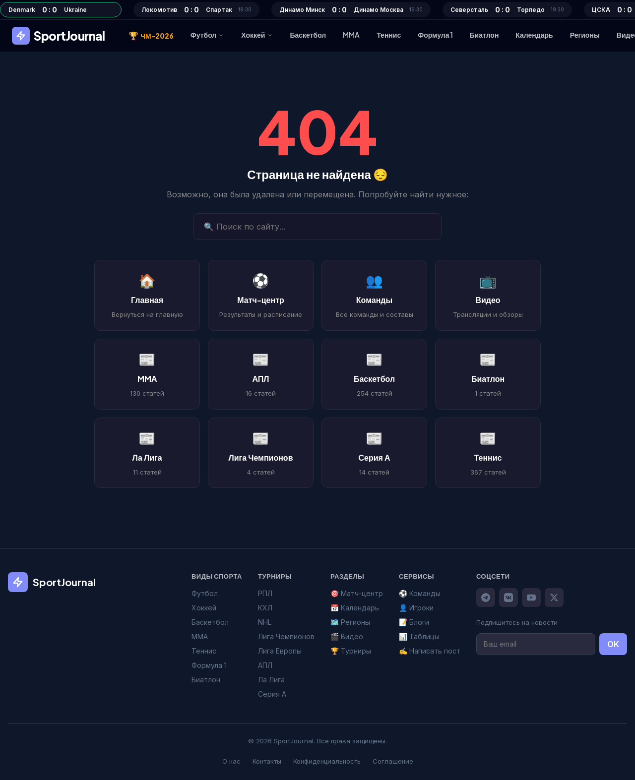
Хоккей (257, 34)
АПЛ (265, 665)
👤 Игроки (416, 607)
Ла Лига (271, 679)
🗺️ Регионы (350, 622)
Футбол (207, 34)
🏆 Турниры (350, 651)
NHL (264, 622)
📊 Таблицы (419, 636)
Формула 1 (435, 34)
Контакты (267, 761)
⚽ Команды (420, 593)
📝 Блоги (414, 622)
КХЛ (265, 607)
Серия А (272, 694)
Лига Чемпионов (286, 636)
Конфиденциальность (327, 761)
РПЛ (265, 593)
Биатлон (484, 34)
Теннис (389, 34)
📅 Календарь (354, 607)
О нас (231, 761)
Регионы (585, 34)
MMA (351, 34)
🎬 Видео (346, 636)
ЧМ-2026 (151, 36)
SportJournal (58, 36)
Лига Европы (280, 651)
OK (613, 644)
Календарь (534, 34)
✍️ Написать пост (429, 651)
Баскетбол (308, 34)
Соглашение (393, 761)
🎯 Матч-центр (356, 593)
